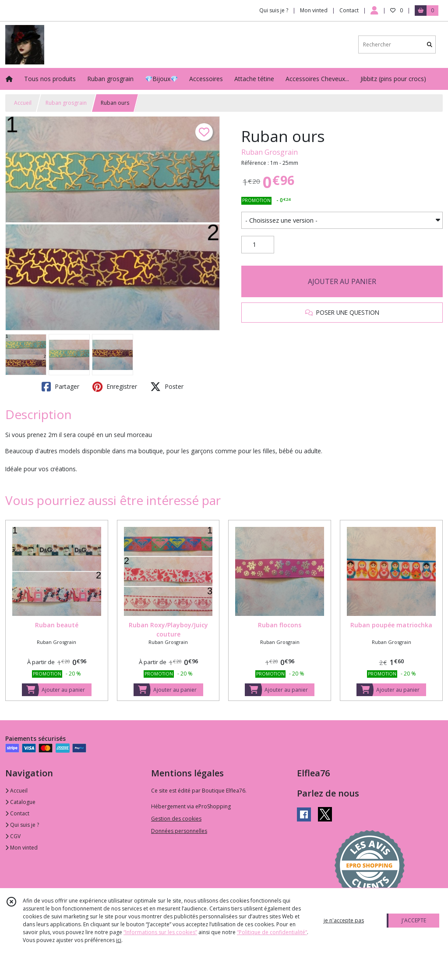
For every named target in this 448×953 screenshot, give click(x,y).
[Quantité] (257, 244)
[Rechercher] (429, 44)
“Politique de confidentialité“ (272, 932)
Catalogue (20, 802)
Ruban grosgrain (66, 103)
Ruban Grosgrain (269, 152)
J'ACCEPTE (414, 920)
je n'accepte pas (344, 920)
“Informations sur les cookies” (160, 932)
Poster (166, 386)
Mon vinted (21, 847)
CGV (13, 836)
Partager (60, 386)
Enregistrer (114, 386)
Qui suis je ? (22, 825)
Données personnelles (179, 831)
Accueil (23, 103)
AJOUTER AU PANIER (342, 281)
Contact (349, 10)
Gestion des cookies (176, 818)
